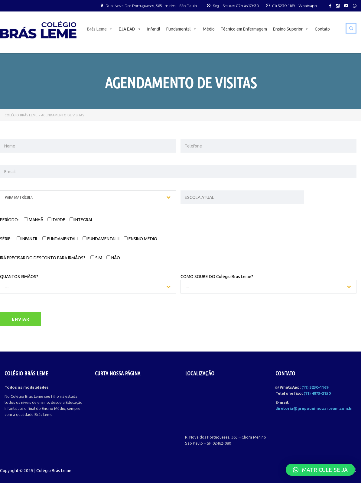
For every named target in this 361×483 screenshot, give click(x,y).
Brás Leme (100, 29)
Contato (322, 29)
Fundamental (181, 29)
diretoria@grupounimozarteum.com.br (314, 408)
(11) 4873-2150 (317, 393)
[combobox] (88, 197)
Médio (209, 29)
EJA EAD (130, 29)
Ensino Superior (291, 29)
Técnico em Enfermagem (244, 29)
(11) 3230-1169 (283, 5)
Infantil (153, 29)
